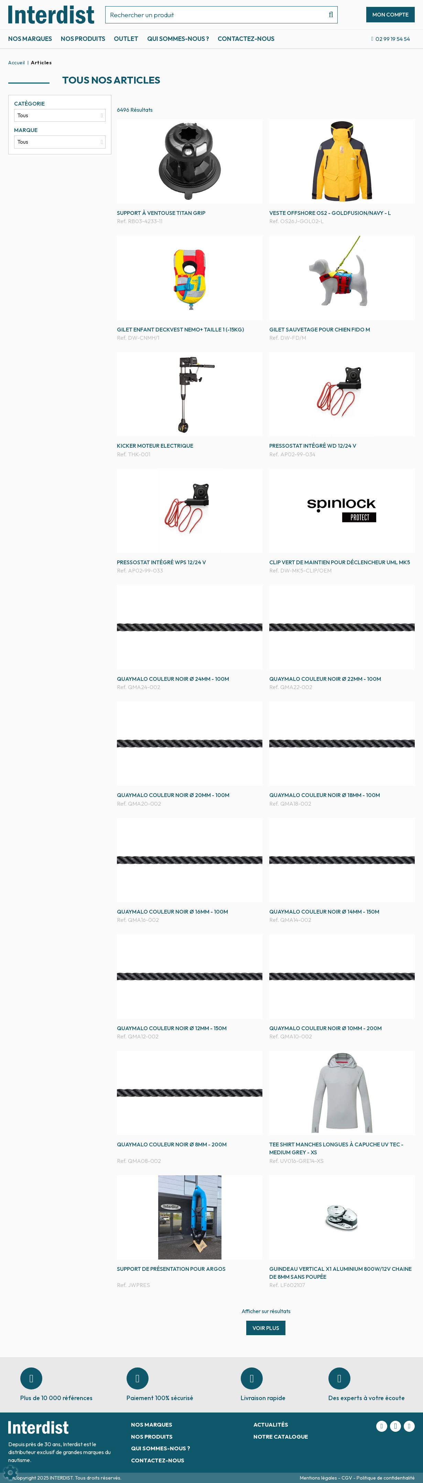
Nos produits (83, 39)
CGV (347, 1478)
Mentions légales (319, 1478)
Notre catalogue (280, 1436)
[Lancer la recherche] (328, 14)
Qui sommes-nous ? (178, 39)
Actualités (270, 1424)
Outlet (126, 39)
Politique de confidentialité (386, 1478)
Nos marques (30, 39)
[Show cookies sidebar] (10, 1473)
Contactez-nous (246, 39)
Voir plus (265, 1327)
